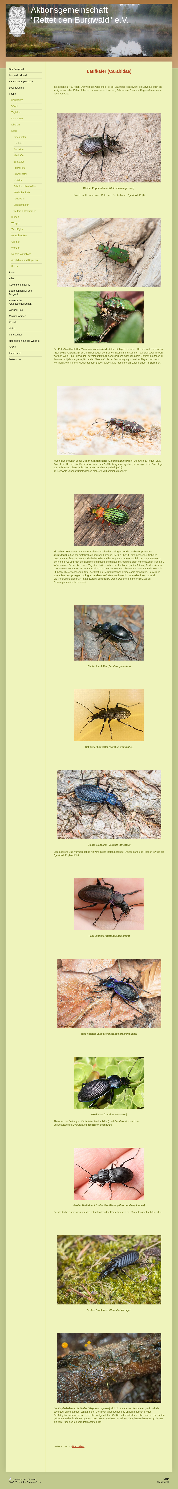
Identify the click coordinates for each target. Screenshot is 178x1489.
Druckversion (18, 1479)
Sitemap (32, 1479)
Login (166, 1479)
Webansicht (163, 1482)
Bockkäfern (78, 1446)
